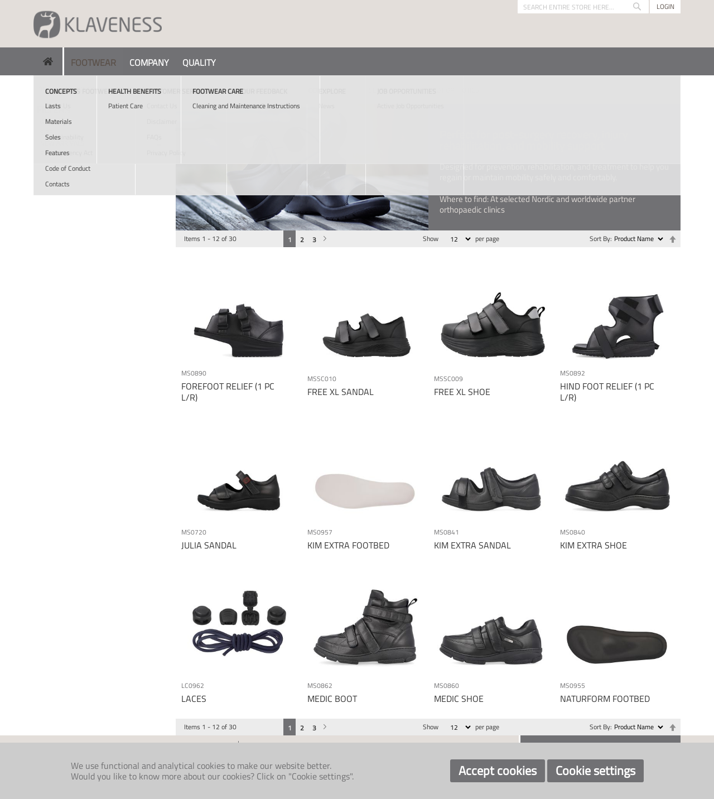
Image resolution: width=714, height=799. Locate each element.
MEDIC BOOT (332, 698)
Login (665, 6)
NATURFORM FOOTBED (605, 698)
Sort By (600, 238)
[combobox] (583, 6)
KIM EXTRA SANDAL (472, 545)
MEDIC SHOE (459, 698)
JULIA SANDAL (209, 545)
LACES (193, 698)
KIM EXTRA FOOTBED (348, 545)
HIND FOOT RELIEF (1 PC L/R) (607, 391)
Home (42, 89)
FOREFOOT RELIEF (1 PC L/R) (227, 391)
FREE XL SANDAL (340, 391)
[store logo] (97, 24)
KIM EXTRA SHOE (593, 545)
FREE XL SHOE (462, 391)
